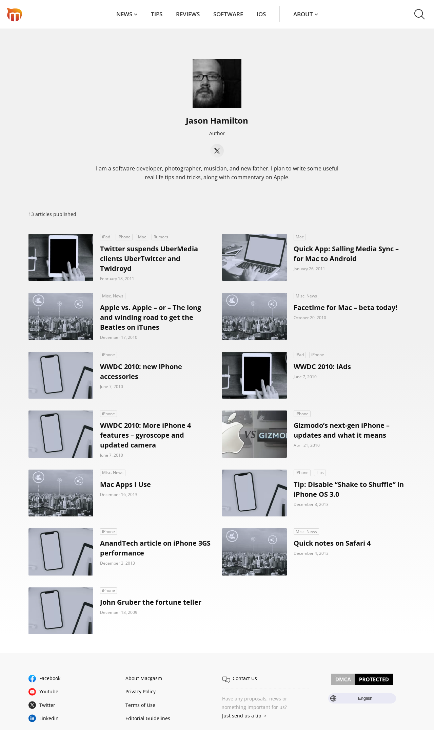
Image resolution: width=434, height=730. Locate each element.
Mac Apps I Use (125, 484)
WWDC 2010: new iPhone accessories (141, 371)
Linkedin (49, 718)
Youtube (48, 691)
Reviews (188, 14)
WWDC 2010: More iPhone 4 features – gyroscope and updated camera (145, 435)
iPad (106, 237)
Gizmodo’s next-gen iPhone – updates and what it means (342, 430)
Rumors (161, 237)
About (303, 14)
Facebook (49, 678)
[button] (419, 14)
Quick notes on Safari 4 (332, 543)
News (124, 14)
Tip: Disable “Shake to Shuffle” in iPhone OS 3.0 (349, 489)
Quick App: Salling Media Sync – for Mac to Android (346, 253)
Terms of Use (140, 705)
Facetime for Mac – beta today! (345, 307)
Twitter (47, 705)
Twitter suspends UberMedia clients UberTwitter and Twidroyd (149, 258)
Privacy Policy (140, 691)
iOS (261, 14)
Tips (156, 14)
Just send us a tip (241, 715)
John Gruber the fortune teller (150, 602)
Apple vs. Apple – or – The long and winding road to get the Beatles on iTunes (150, 317)
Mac (142, 237)
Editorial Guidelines (147, 718)
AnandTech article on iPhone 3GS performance (155, 548)
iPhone (124, 237)
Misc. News (112, 296)
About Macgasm (143, 678)
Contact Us (245, 678)
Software (228, 14)
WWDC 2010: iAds (322, 366)
